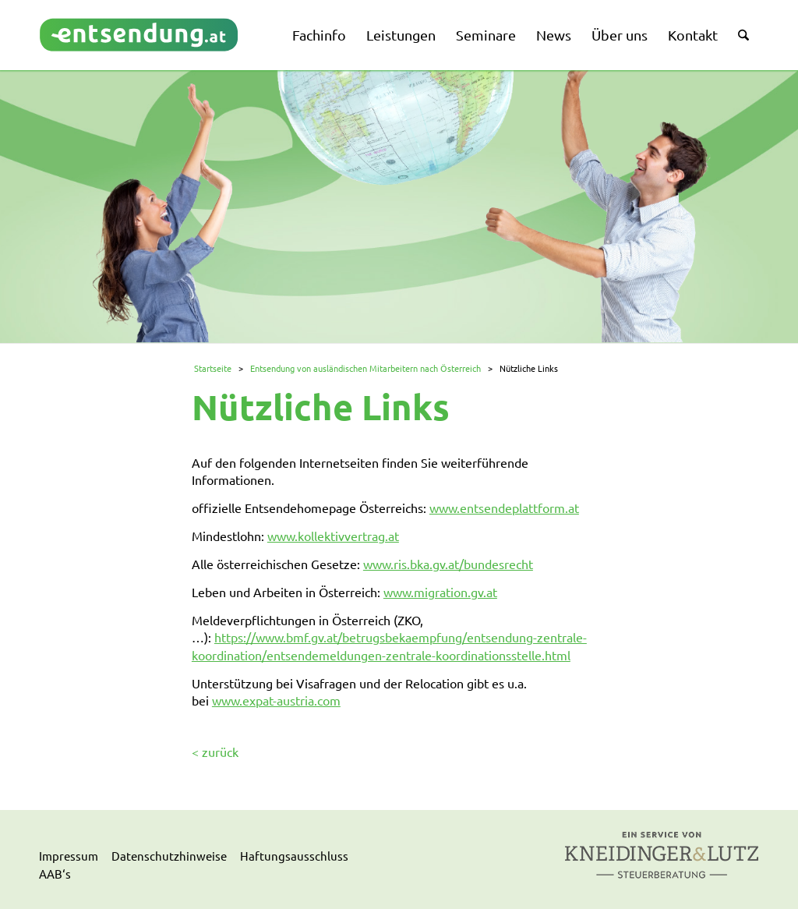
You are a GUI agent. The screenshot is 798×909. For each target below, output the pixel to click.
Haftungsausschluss (294, 855)
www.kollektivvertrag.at (333, 535)
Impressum (68, 855)
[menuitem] (319, 35)
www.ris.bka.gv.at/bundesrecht (448, 563)
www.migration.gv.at (440, 592)
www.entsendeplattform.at (504, 507)
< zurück (215, 751)
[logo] (139, 34)
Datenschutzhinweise (169, 855)
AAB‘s (55, 873)
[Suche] (743, 35)
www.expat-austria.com (276, 700)
